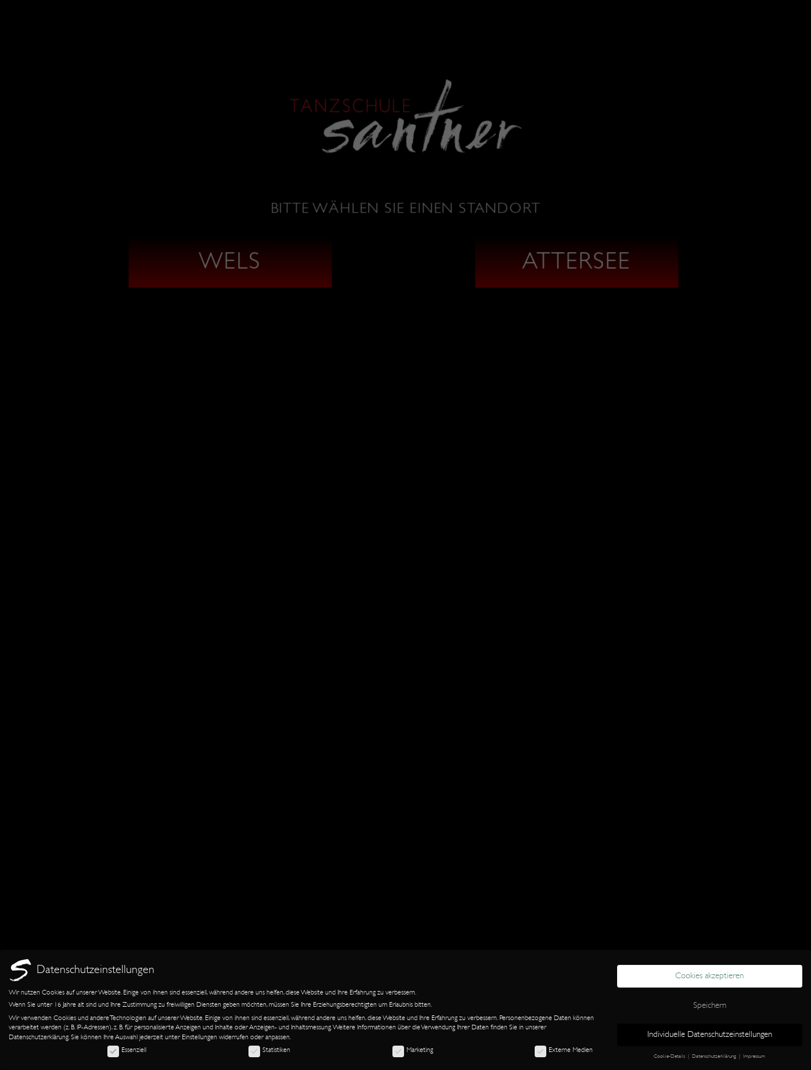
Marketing (412, 1050)
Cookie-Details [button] (670, 1056)
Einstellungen (199, 1037)
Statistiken (269, 1050)
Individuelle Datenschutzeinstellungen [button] (709, 1034)
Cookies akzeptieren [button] (709, 976)
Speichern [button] (709, 1005)
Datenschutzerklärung (39, 1037)
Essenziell (126, 1050)
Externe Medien (564, 1050)
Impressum (754, 1056)
